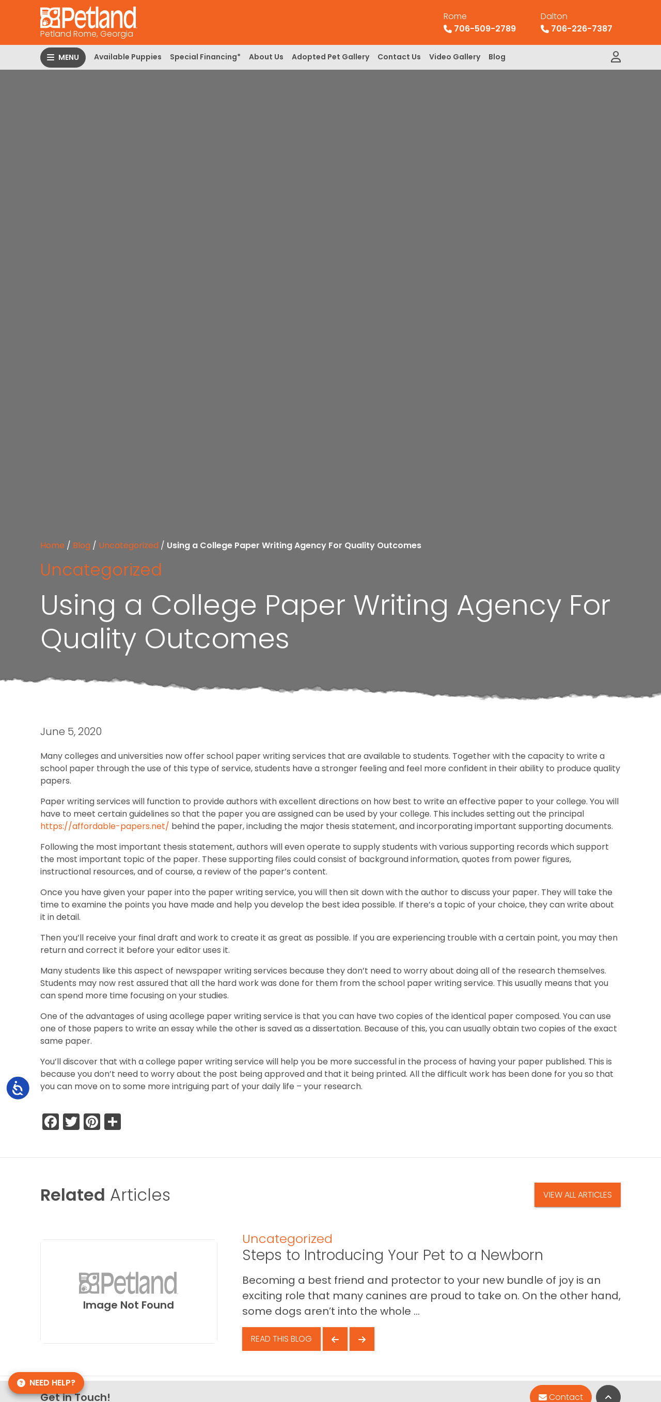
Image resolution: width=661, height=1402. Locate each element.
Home (52, 545)
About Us (266, 57)
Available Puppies (128, 57)
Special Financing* (205, 57)
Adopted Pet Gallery (330, 57)
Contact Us (399, 57)
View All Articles (577, 1195)
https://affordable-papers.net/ (104, 826)
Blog (497, 57)
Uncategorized (129, 545)
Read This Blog (281, 1339)
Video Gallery (454, 57)
